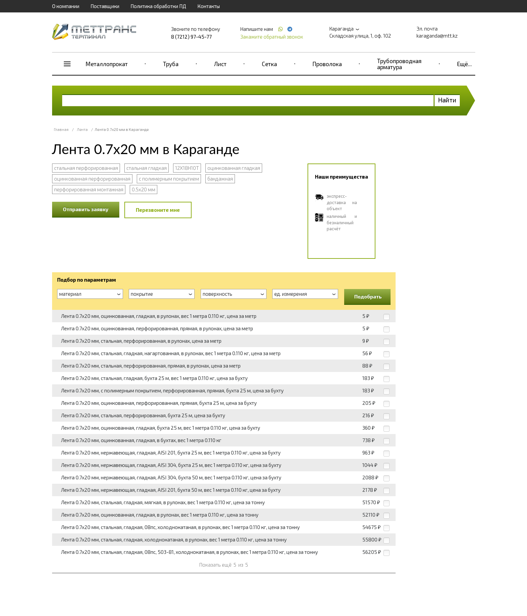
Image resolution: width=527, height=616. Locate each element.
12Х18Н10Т (187, 168)
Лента (82, 129)
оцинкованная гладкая (233, 168)
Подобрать (368, 296)
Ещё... (464, 64)
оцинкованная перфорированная (92, 179)
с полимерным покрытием (169, 179)
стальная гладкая (146, 168)
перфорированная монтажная (88, 189)
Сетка (269, 64)
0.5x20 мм (143, 189)
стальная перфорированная (86, 168)
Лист (220, 64)
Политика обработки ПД (158, 6)
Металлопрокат (107, 64)
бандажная (220, 179)
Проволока (327, 64)
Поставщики (104, 6)
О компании (65, 6)
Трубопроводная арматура (399, 64)
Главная (61, 129)
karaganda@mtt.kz (437, 36)
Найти (447, 100)
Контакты (208, 6)
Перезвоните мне (158, 210)
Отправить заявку (86, 209)
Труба (170, 64)
